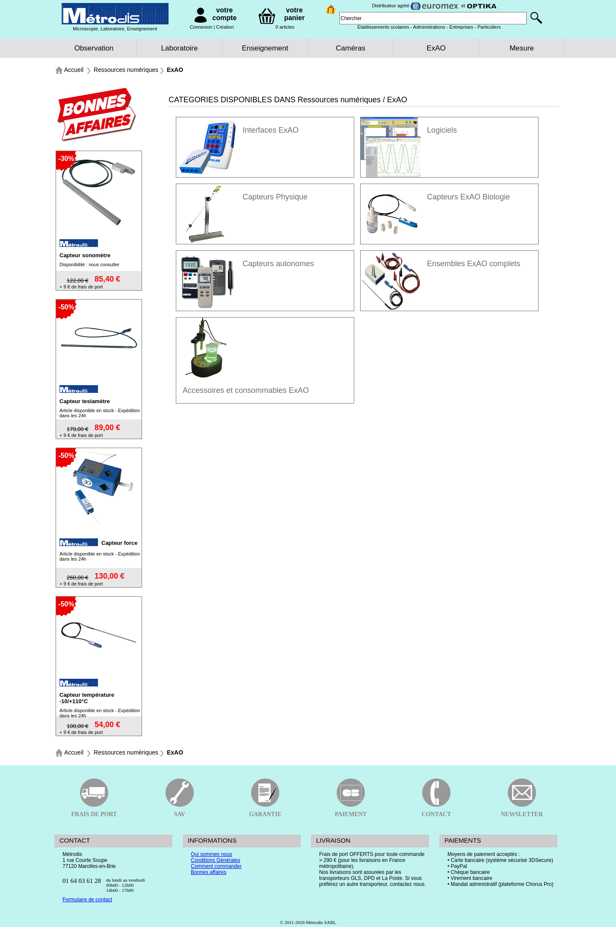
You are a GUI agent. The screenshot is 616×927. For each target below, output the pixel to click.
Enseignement (265, 48)
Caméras (350, 48)
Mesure (521, 48)
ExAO (435, 48)
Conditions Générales (215, 860)
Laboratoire (179, 48)
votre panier (294, 13)
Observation (94, 48)
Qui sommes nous (211, 854)
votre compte (224, 13)
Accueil (73, 69)
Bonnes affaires (208, 872)
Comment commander (216, 866)
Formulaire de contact (87, 900)
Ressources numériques (126, 69)
